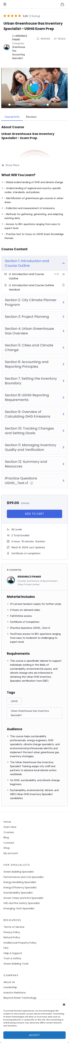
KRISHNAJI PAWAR (29, 576)
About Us (9, 982)
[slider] (17, 104)
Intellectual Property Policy (20, 942)
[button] (64, 1004)
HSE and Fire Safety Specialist (22, 903)
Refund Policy (12, 937)
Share (59, 38)
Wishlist (43, 38)
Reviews (31, 116)
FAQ (6, 948)
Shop (7, 848)
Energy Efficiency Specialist (20, 887)
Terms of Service (14, 927)
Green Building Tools (16, 963)
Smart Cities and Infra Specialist (23, 898)
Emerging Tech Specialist (19, 908)
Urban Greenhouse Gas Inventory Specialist (30, 713)
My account (11, 853)
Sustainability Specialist (18, 892)
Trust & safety (12, 958)
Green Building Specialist (19, 871)
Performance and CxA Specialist (24, 877)
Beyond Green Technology (20, 997)
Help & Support (13, 953)
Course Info (12, 116)
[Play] (5, 104)
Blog (6, 837)
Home (7, 821)
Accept (34, 1035)
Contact (9, 842)
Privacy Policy (12, 932)
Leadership (10, 987)
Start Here (10, 827)
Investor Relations (15, 992)
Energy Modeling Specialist (20, 882)
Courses (9, 832)
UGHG (14, 701)
